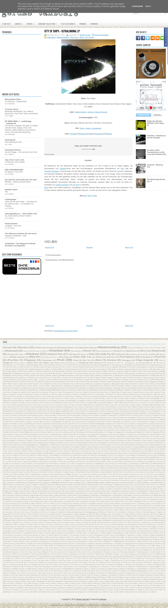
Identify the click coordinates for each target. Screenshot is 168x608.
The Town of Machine (135, 558)
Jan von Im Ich (7, 461)
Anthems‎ (71, 375)
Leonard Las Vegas (116, 476)
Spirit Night (39, 537)
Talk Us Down (9, 543)
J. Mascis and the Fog (72, 459)
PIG (58, 503)
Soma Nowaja (141, 533)
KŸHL (117, 472)
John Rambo (16, 463)
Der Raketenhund (8, 411)
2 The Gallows (20, 365)
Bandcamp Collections (48, 23)
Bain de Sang (80, 381)
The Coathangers (38, 548)
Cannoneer (93, 392)
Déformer (30, 419)
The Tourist (122, 558)
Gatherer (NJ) (15, 438)
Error (67, 426)
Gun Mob (70, 445)
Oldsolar (154, 499)
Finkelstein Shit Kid (9, 432)
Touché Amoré (31, 569)
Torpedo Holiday (154, 566)
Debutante (42, 409)
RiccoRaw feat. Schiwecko (117, 518)
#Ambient (38, 348)
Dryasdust (103, 417)
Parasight (72, 505)
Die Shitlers (57, 413)
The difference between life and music (21, 233)
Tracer (58, 569)
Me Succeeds (128, 484)
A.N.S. (63, 367)
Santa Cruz (58, 524)
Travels (152, 569)
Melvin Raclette (74, 487)
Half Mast (22, 447)
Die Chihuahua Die (154, 411)
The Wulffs (6, 560)
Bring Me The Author (121, 388)
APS (102, 367)
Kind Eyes (150, 468)
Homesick (75, 451)
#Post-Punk (159, 357)
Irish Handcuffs (151, 457)
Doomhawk (27, 417)
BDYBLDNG (9, 381)
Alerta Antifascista (131, 369)
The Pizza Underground (128, 554)
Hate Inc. (129, 447)
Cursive (45, 405)
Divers (141, 415)
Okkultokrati (129, 499)
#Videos (46, 363)
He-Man (36, 449)
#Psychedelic (47, 360)
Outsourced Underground (11, 503)
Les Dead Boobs (129, 476)
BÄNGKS (120, 390)
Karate (58, 466)
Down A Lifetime (53, 417)
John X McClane (27, 463)
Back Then (30, 381)
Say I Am (100, 524)
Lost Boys (95, 480)
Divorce (148, 415)
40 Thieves (59, 365)
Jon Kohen (71, 463)
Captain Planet (138, 392)
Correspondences (45, 402)
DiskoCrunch (88, 415)
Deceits (58, 409)
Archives (157, 115)
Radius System (130, 514)
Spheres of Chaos (18, 537)
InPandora (86, 457)
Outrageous (159, 501)
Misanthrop (81, 489)
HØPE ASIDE (49, 453)
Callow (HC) (24, 392)
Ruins (54, 522)
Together (37, 566)
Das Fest (16, 407)
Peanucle (21, 508)
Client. (109, 398)
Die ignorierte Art (93, 413)
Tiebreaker (156, 562)
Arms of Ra (39, 377)
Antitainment (119, 375)
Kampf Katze (27, 466)
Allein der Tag (71, 371)
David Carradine (56, 407)
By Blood (104, 390)
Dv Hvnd (151, 417)
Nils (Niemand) (106, 495)
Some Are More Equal (156, 533)
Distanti (103, 415)
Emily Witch (72, 424)
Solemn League (106, 533)
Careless (156, 392)
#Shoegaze (126, 360)
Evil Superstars (158, 426)
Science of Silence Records (97, 112)
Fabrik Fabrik (74, 428)
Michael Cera (129, 487)
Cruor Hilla (11, 405)
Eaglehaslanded (73, 419)
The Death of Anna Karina (75, 548)
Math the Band (60, 484)
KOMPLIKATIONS (157, 463)
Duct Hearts (113, 417)
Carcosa (148, 392)
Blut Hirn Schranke (118, 386)
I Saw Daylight (53, 455)
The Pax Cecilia (85, 554)
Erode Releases (58, 426)
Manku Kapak (99, 482)
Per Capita (62, 508)
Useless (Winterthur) (31, 575)
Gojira (156, 440)
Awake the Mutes (115, 379)
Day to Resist (78, 407)
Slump (125, 531)
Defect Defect (95, 409)
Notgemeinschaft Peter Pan (86, 497)
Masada (42, 484)
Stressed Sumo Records (57, 539)
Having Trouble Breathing (23, 449)
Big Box (98, 384)
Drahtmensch (79, 417)
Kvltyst (88, 472)
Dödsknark (45, 419)
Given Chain (53, 440)
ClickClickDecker (99, 398)
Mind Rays (37, 489)
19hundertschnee (8, 365)
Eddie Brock (9, 421)
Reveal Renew (82, 518)
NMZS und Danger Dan (22, 493)
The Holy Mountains (104, 550)
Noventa (125, 497)
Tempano (90, 543)
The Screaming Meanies (60, 556)
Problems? (110, 512)
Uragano (160, 573)
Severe (144, 527)
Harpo (89, 447)
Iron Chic (162, 457)
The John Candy (27, 552)
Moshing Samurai (54, 491)
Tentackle (118, 543)
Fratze (65, 434)
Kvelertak (80, 472)
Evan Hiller (102, 426)
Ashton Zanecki (148, 377)
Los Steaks (65, 480)
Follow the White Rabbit (95, 432)
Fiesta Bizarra (110, 430)
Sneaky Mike (28, 533)
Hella (64, 449)
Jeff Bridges (33, 461)
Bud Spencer (62, 390)
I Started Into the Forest (79, 455)
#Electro (87, 351)
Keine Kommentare (102, 35)
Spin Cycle (30, 537)
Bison (152, 384)
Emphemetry (111, 424)
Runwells (93, 522)
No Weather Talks (33, 497)
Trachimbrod (67, 569)
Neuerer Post (49, 247)
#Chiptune (138, 348)
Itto (48, 459)
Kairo (11, 466)
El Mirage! (152, 421)
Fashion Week (28, 430)
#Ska (161, 360)
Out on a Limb (148, 501)
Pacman (84, 503)
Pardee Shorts (82, 505)
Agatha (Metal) (57, 369)
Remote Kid (144, 516)
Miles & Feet (17, 489)
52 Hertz (94, 365)
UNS (74, 573)
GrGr (67, 443)
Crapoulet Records (106, 402)
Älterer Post (129, 247)
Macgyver (11, 482)
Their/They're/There (65, 560)
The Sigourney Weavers (87, 556)
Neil (125, 493)
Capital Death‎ (115, 392)
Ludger (139, 480)
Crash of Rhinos (119, 402)
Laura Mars (124, 474)
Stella (161, 537)
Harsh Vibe (120, 447)
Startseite (6, 24)
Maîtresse (118, 484)
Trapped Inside (112, 569)
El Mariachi (142, 421)
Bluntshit (107, 386)
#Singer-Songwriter (144, 360)
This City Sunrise (130, 560)
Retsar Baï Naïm (70, 518)
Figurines (143, 430)
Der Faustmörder (158, 409)
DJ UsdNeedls (97, 405)
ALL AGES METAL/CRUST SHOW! (18, 216)
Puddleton (160, 512)
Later (116, 474)
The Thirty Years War (81, 558)
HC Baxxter (123, 445)
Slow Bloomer (102, 531)
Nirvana (137, 495)
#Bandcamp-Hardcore (65, 348)
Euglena (93, 426)
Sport (68, 537)
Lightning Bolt (28, 478)
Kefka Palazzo (139, 466)
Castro (37, 394)
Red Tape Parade (57, 516)
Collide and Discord (39, 400)
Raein (139, 514)
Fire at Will (36, 432)
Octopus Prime (73, 499)
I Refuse (31, 455)
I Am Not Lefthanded (62, 453)
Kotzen (28, 472)
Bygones (112, 390)
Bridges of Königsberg (105, 388)
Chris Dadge (137, 396)
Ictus (155, 455)
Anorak (26, 375)
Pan (164, 503)
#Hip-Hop (72, 354)
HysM (33, 453)
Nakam (50, 493)
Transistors (101, 569)
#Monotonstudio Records (48, 357)
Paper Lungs (26, 505)
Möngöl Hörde (154, 491)
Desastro (83, 411)
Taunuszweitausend (60, 543)
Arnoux (48, 377)
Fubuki (157, 434)
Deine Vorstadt (106, 409)
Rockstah (88, 520)
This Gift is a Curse (144, 560)
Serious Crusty (85, 35)
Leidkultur (81, 476)
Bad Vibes (70, 381)
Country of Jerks (79, 402)
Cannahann (68, 392)
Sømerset (92, 541)
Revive (92, 518)
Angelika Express (10, 375)
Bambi (103, 381)
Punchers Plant (26, 514)
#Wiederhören (98, 363)
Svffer (63, 541)
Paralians (55, 505)
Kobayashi (94, 470)
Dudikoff (122, 417)
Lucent (132, 480)
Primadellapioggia (90, 512)
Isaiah (30, 459)
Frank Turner (44, 434)
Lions (108, 478)
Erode (39, 426)
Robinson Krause (55, 520)
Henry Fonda (84, 449)
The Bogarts (89, 545)
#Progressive (30, 360)
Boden (142, 386)
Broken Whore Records (155, 388)
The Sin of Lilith (103, 556)
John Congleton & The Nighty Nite (145, 461)
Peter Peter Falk (130, 508)
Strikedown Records (73, 539)
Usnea (43, 575)
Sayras (107, 524)
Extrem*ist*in (32, 428)
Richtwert (131, 518)
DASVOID (87, 405)
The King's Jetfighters (41, 552)
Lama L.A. (77, 474)
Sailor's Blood (33, 524)
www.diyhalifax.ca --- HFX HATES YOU (21, 214)
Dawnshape (68, 407)
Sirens (50, 531)
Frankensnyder (55, 434)
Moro (28, 491)
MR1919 (158, 480)
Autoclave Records (101, 379)
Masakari (50, 484)
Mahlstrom (56, 482)
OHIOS (31, 499)
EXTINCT (62, 419)
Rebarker (36, 516)
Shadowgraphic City (20, 529)
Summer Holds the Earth (20, 541)
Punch (16, 514)
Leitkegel (90, 476)
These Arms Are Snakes (81, 560)
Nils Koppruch (117, 495)
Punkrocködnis (11, 224)
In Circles (29, 457)
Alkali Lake (47, 371)
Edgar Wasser (39, 421)
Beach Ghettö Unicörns (10, 384)
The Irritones (156, 550)
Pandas (7, 505)
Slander (71, 531)
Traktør (93, 569)
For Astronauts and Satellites (133, 432)
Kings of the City (27, 470)
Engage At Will (142, 424)
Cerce (91, 394)
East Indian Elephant (87, 419)
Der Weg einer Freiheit (24, 411)
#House (83, 354)
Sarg (66, 524)
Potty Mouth (35, 512)
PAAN (26, 503)
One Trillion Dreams (56, 501)
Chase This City (158, 394)
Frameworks (34, 434)
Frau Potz (82, 434)
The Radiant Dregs (159, 554)
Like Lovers (50, 478)
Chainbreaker (100, 394)
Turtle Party (31, 573)
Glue (129, 440)
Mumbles (82, 491)
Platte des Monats (68, 24)
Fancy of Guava (131, 428)
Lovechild (124, 480)
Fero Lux (89, 430)
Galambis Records (146, 436)
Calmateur (44, 392)
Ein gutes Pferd (79, 421)
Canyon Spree (103, 392)
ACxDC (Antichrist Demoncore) (83, 367)
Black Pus (12, 386)
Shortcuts (162, 529)
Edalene (162, 419)
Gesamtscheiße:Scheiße (133, 438)
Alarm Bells (92, 369)
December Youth (68, 409)
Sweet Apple (82, 541)
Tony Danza (121, 566)
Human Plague (18, 453)
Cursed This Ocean (34, 405)
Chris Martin (147, 396)
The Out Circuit (55, 554)
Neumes (26, 495)
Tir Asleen (111, 564)
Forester (147, 432)
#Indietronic (133, 354)
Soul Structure (74, 535)
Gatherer (5, 438)
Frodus (130, 434)
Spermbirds (6, 537)
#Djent (44, 351)
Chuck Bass (17, 398)
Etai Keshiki (84, 426)
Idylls (15, 457)
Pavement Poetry (10, 508)
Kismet (37, 470)
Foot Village (109, 432)
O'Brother (23, 499)
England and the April (156, 424)
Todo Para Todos (26, 566)
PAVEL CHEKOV (36, 503)
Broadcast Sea (135, 388)
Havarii (160, 447)
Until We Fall (145, 573)
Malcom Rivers (67, 482)
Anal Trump (35, 373)
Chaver (5, 396)
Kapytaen (49, 466)
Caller (157, 390)
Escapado (75, 426)
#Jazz (153, 354)
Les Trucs (140, 476)
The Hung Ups (117, 550)
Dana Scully (124, 405)
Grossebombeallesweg (30, 445)
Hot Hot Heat (114, 451)
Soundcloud (99, 134)
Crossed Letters (11, 109)
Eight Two (68, 421)
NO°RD (35, 493)
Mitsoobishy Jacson (143, 489)
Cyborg (60, 405)
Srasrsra (84, 537)
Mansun (132, 482)
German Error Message (115, 438)
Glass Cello (79, 440)
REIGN (91, 514)
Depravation (146, 409)
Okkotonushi (119, 499)
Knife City (68, 470)
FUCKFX (65, 428)
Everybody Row (129, 426)
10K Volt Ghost (158, 363)
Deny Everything (135, 409)
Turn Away (22, 573)
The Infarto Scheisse (131, 550)
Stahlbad (106, 537)
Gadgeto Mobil (132, 436)
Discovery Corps (65, 415)
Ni (80, 495)
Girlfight (29, 440)
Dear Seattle (132, 407)
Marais (139, 482)
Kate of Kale (90, 466)
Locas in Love (21, 480)
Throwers (126, 562)
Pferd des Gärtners (151, 508)
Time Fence (74, 564)
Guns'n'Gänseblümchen (82, 445)
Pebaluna (30, 508)
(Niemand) (110, 363)
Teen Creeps (81, 543)
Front (151, 434)
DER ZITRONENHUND (14, 170)
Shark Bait (60, 529)
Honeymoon (84, 451)
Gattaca (24, 438)
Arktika (31, 377)
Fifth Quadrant (121, 430)
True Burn (105, 571)
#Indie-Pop (106, 354)
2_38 (43, 365)
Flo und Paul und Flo (67, 432)
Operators (85, 501)
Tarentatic (38, 543)
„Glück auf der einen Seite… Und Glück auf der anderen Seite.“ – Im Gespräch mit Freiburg (21, 204)
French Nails (92, 434)
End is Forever (122, 424)
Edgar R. (30, 421)
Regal (129, 516)
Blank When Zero (57, 386)
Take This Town (147, 541)
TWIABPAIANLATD (118, 541)
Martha (35, 484)
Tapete (30, 543)
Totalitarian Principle (18, 569)
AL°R (97, 367)
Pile (6, 192)
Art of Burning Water (76, 377)
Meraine (102, 487)
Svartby (56, 541)
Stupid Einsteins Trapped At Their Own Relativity (118, 539)
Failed (99, 428)
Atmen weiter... (34, 379)
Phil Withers (6, 510)
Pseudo (138, 512)
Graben (73, 443)
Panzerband (16, 505)
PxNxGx (36, 514)
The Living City (71, 552)
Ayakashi (126, 379)
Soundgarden (98, 535)
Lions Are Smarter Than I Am (121, 478)
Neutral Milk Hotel (36, 495)
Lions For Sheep (138, 478)
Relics (136, 516)
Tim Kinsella (64, 564)
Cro (137, 402)
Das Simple (25, 407)
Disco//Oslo (23, 415)
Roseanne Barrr (138, 520)
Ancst (50, 373)
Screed (53, 527)
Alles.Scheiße (96, 371)
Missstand (118, 489)
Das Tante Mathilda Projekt (40, 407)
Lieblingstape (10, 199)
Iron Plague (8, 459)
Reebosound (69, 516)
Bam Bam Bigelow (93, 381)
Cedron (60, 394)
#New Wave (64, 357)
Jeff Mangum (44, 461)
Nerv (4, 495)
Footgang (118, 432)
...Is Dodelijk (128, 363)
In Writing (48, 457)
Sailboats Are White (11, 524)
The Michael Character (127, 552)
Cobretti (133, 398)
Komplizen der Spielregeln (151, 470)
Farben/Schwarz (154, 428)
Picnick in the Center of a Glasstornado (25, 510)
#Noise (76, 357)
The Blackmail (60, 545)
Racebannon (118, 514)
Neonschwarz (153, 493)
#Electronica (131, 351)
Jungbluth (98, 463)
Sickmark (21, 531)
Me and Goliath (140, 484)
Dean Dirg (122, 407)
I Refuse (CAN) (41, 455)
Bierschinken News (13, 99)
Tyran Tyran (57, 573)
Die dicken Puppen (79, 413)
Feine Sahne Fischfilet (52, 430)
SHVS (114, 522)
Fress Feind (113, 434)
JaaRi (91, 459)
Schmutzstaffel (130, 524)
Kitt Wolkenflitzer (47, 470)
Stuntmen (98, 539)
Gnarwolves (137, 440)
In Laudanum (39, 457)
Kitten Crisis (58, 470)
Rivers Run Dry (34, 520)
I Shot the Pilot (65, 455)
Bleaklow (68, 386)
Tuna (156, 571)
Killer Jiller (141, 468)
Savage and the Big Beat (86, 524)
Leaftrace (20, 476)
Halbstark (13, 447)
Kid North (93, 468)
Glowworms (121, 440)
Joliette (63, 463)
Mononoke (14, 491)
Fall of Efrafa (119, 428)
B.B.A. (147, 379)
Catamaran (45, 394)
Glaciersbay (69, 440)
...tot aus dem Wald (142, 363)
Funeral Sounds (46, 436)
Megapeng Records (48, 487)
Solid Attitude (118, 533)
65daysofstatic (103, 365)
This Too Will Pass (21, 562)
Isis (35, 459)
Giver (61, 440)
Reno (152, 516)
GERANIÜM (103, 436)
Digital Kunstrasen (140, 413)
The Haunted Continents (72, 550)
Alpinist (119, 371)
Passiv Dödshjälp (113, 505)
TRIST (99, 541)
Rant (154, 514)
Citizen (44, 398)
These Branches (96, 560)
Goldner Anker (13, 443)
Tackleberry (130, 541)
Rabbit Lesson (106, 514)
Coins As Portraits (144, 398)
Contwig (13, 402)
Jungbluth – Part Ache (13, 226)
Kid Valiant (101, 468)
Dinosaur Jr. (159, 413)
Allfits (104, 371)
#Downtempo (75, 351)
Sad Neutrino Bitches (158, 522)
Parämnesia (93, 505)
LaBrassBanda (35, 474)
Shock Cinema (142, 529)
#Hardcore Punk (54, 354)
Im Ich (22, 457)
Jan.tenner (17, 461)
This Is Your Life (158, 560)
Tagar (138, 541)
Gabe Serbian (120, 436)
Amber (16, 373)
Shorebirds (153, 529)
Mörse (163, 491)
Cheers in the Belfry (16, 396)
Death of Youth (16, 409)
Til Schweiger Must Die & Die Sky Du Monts (44, 564)
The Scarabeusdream (43, 556)
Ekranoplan (116, 421)
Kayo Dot (122, 466)
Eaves (120, 419)
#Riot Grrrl (86, 360)
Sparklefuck (131, 535)
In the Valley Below (75, 457)
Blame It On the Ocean (42, 386)
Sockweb (60, 533)
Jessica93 (53, 461)
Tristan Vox (67, 571)
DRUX (107, 405)
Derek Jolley (74, 411)
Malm (90, 482)
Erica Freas (30, 426)
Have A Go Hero (8, 449)
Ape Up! (127, 375)
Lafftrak (68, 474)
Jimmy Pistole (100, 461)
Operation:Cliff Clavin (72, 501)
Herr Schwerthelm (120, 449)
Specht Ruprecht (157, 535)
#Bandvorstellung (62, 37)
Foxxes (17, 434)
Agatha (48, 369)
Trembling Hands (8, 571)
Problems (101, 512)
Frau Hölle (73, 434)
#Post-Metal (145, 357)
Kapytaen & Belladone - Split (15, 236)
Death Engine (150, 407)
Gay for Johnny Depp (45, 438)
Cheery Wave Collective (32, 396)
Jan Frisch (160, 459)
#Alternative (51, 37)
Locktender (31, 480)
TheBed (53, 560)
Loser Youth (85, 480)
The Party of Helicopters (69, 554)
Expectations (7, 428)
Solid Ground (129, 533)
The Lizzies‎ (81, 552)
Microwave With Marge (143, 487)
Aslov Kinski (159, 377)
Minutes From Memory (68, 489)
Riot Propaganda (153, 518)
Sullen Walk (6, 541)
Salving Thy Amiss (46, 524)
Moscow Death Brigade (39, 491)
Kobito (102, 470)
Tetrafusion (148, 543)
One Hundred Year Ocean (39, 501)
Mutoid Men (126, 491)
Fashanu (17, 430)
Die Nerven (39, 413)
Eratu (15, 426)
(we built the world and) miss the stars (21, 180)
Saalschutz (146, 522)
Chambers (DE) (121, 394)
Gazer (57, 438)
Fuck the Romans (32, 436)
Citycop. (74, 398)
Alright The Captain (130, 371)
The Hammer (58, 550)
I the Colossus (118, 455)
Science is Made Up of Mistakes (38, 527)
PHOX (52, 503)
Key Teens (84, 468)
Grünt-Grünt (55, 445)
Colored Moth (52, 400)
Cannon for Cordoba (81, 392)
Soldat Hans (94, 533)
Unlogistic (129, 573)
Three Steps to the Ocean (87, 562)
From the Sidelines (141, 434)
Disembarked (77, 415)
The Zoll (15, 560)
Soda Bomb (69, 533)
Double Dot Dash (39, 417)
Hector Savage (46, 449)
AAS (69, 367)
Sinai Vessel (41, 531)
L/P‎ (123, 472)
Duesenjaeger (131, 417)
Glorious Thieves (110, 440)
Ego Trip (49, 421)
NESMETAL (8, 493)
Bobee (135, 386)
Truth (150, 571)
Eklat (108, 421)
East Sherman (101, 419)
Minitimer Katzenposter (50, 489)
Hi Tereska (16, 451)
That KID (157, 543)
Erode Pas (47, 426)
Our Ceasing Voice (118, 501)
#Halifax (20, 354)
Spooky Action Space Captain (55, 537)
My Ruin (134, 491)
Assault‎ (5, 379)
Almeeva (111, 371)
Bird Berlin (134, 384)
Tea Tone (71, 543)
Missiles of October (106, 489)
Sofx (86, 533)
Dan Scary (114, 405)
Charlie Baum (146, 394)
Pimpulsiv (61, 510)
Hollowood (54, 451)
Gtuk (62, 445)
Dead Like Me (99, 407)
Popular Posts (143, 115)
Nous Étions (116, 497)
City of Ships (89, 37)
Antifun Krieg (89, 375)
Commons (110, 400)
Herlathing (109, 449)
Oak (45, 499)
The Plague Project (145, 554)
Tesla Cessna (138, 543)
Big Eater (106, 384)
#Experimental (158, 351)
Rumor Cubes (75, 522)
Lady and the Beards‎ (56, 474)
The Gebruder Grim (144, 548)
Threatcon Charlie (71, 562)
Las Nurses (93, 474)
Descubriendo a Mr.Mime (97, 411)
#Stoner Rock (32, 363)
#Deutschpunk (11, 351)
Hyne (27, 453)
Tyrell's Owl (66, 573)
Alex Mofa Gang (155, 369)
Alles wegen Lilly (83, 371)
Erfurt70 (21, 426)
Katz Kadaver (100, 466)
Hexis (155, 449)
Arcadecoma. (22, 377)
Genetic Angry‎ (83, 438)
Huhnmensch (136, 451)
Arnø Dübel (56, 377)
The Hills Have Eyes (88, 550)
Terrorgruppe (128, 543)
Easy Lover (111, 419)
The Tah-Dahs (50, 558)
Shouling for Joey (10, 531)
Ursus (13, 575)
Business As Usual (75, 390)
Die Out (48, 413)
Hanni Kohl (55, 447)
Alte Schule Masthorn (151, 371)
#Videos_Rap (71, 363)
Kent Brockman (67, 468)
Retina (44, 518)
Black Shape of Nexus (25, 386)
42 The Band (69, 365)
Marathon (147, 482)
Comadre (81, 400)
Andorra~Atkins (117, 373)
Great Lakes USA (126, 443)
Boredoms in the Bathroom (21, 388)
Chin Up (86, 396)
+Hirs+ (119, 363)
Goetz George (147, 440)
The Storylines (38, 558)
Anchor (43, 373)
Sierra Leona (31, 531)
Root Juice (127, 520)
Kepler (76, 468)
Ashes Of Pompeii (121, 377)
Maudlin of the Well (74, 484)
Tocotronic (128, 564)
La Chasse (150, 472)
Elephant (5, 424)
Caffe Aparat (137, 390)
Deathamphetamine (30, 409)
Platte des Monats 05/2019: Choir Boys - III (156, 123)
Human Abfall (147, 451)
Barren (124, 381)
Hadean (5, 447)
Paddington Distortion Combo (98, 503)
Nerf (161, 493)
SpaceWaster (120, 535)
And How (58, 373)
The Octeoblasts (23, 554)
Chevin (60, 396)
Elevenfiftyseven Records (33, 424)
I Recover (23, 455)
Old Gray (138, 499)
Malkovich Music (80, 482)
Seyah (161, 527)
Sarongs (73, 524)
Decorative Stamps (82, 409)
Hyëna (40, 453)
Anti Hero (79, 375)
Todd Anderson (139, 564)
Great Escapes (114, 443)
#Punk (61, 359)
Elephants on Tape (17, 424)
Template (99, 543)
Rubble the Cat (18, 522)
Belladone (48, 384)
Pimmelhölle (52, 510)
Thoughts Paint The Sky (55, 562)
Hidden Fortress (28, 451)
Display (96, 415)
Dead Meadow (111, 407)
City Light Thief (53, 398)
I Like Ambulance (159, 453)
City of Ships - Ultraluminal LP (62, 31)
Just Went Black (121, 463)
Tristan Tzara (57, 571)
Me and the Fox (152, 484)
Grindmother (159, 443)
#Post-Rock (74, 37)
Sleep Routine (81, 531)
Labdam (45, 474)
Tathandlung (47, 543)
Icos (150, 455)
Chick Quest (68, 396)
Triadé (36, 571)
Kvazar (72, 472)
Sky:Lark (57, 531)
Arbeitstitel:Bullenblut (9, 377)
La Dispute (159, 472)
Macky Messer (21, 482)
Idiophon (162, 455)
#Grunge (10, 354)
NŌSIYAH (6, 499)
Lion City (101, 478)
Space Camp (109, 535)
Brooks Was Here (8, 390)
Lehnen (62, 476)
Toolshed (130, 566)
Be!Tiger (160, 381)
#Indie (91, 354)
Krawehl (58, 472)
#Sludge (6, 363)
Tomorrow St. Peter (109, 566)
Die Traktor (67, 413)
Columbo (61, 400)
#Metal (32, 357)
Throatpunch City (103, 562)
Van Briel (56, 575)
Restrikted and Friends (33, 518)
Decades (50, 409)
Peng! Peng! (45, 508)
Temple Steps (108, 543)
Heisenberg (57, 449)
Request (20, 518)
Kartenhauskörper (77, 466)
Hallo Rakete (31, 447)
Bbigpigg (152, 381)
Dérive (38, 419)
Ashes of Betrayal (134, 377)
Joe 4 (109, 461)
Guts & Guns (97, 445)
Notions (100, 497)
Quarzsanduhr (67, 514)
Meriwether (110, 487)
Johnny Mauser (53, 463)
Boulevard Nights (52, 388)
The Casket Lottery (154, 545)
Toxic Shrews (50, 569)
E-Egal (54, 419)
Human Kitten (7, 453)
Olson (161, 499)
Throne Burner (115, 562)
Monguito (6, 491)
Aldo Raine (112, 369)
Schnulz (140, 524)
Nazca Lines (117, 493)
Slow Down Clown (115, 531)
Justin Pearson (134, 463)
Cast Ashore (28, 394)
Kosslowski (12, 472)
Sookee (43, 535)
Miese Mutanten (158, 487)
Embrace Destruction (59, 424)
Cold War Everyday (16, 400)
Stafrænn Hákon (95, 537)
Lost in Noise (115, 480)
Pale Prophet (156, 503)
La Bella (129, 472)
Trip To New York (45, 571)
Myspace (108, 134)
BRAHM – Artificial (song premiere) (18, 182)
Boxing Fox (63, 388)
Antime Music (108, 375)
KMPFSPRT (145, 463)
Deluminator (123, 409)
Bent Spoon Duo (69, 384)
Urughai (20, 575)
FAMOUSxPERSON (45, 428)
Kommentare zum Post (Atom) (65, 331)
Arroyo (65, 377)
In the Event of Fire (60, 457)
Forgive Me (155, 432)
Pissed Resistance (98, 510)
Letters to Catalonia (159, 476)
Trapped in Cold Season (126, 569)
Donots (11, 417)
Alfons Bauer (12, 371)
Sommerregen (7, 535)
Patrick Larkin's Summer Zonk (131, 505)
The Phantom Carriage (112, 554)
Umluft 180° (101, 573)
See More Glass (123, 527)
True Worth (114, 571)
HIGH (131, 445)
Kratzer (51, 472)
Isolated (41, 459)
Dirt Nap (14, 415)
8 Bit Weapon (128, 365)
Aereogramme (160, 367)
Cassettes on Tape (16, 394)
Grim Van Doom (148, 443)
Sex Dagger (152, 527)
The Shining (74, 556)
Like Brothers (39, 478)
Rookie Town (117, 520)
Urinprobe (6, 575)
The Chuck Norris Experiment (21, 548)
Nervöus (18, 495)
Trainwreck (78, 569)
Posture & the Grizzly (22, 512)
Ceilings (67, 394)
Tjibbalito (119, 564)
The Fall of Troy (91, 548)
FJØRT (56, 428)
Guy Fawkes (107, 445)
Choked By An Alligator (98, 396)
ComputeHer (120, 400)
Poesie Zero (136, 510)
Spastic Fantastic (142, 535)
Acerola (151, 367)
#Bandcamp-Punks (86, 348)
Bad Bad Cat (50, 381)
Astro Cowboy (22, 379)
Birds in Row (144, 384)
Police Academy (148, 510)
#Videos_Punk (59, 363)
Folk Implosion (80, 432)
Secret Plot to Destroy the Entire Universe (91, 527)
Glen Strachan (97, 440)
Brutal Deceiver (33, 390)
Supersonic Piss (46, 541)
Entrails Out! (7, 426)
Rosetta (148, 520)
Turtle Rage (41, 573)
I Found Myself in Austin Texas (91, 453)
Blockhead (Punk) (96, 386)
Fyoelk (71, 436)
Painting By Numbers (129, 503)
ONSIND (38, 499)
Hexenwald (147, 449)
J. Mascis (60, 459)
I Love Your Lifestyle (11, 455)
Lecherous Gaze (30, 476)
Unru (136, 573)
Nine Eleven (128, 495)
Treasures (160, 569)
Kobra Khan (110, 470)
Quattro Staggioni (80, 514)
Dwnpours (160, 417)
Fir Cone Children (23, 432)
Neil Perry (132, 493)
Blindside (76, 386)
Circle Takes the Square (31, 398)
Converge (22, 402)
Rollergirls (107, 520)
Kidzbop (132, 468)
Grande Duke (92, 443)
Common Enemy (99, 400)
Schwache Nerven (8, 527)
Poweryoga (51, 512)
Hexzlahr (162, 449)
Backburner (40, 381)
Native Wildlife (98, 493)
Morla (22, 491)
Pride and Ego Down (74, 512)
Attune (43, 379)
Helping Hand (73, 449)
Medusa (36, 487)
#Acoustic (7, 347)
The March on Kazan (110, 552)
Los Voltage (75, 480)
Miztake (154, 489)
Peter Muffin (119, 508)
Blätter (129, 386)
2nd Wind (50, 365)
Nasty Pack (79, 493)
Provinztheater (121, 512)
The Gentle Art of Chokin (16, 550)
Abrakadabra (142, 367)
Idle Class (8, 457)
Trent (29, 571)
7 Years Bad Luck (116, 365)
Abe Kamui (132, 367)
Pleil (128, 510)
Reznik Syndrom (101, 518)
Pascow (102, 505)
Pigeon (42, 510)
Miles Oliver (27, 489)
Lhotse (7, 478)
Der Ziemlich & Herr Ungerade (43, 411)
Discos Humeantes (51, 415)
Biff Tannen (80, 384)
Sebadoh (61, 527)
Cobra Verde (124, 398)
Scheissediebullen (118, 524)
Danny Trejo (6, 407)
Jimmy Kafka (90, 461)
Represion (160, 516)
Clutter (116, 398)
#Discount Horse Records (31, 351)
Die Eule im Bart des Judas (24, 413)
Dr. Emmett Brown (66, 417)
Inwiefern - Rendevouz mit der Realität (156, 137)
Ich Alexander (142, 455)
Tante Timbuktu (21, 543)
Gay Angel (33, 438)
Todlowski (15, 566)
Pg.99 (161, 508)
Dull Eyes (142, 417)
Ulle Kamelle (83, 573)
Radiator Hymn (11, 190)
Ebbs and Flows (130, 419)
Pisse (87, 510)
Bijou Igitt (115, 384)
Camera (52, 392)
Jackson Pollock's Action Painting (105, 459)
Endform (132, 424)
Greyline (137, 443)
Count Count (68, 402)
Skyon (65, 531)
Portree (157, 510)
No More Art (11, 497)
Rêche (108, 522)
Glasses (88, 440)
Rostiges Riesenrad (159, 520)
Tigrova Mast (23, 564)
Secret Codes (70, 527)
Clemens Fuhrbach (85, 398)
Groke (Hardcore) (14, 445)
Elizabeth (47, 424)
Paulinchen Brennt (159, 505)
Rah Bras (147, 514)
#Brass (130, 348)
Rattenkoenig (7, 516)
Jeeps (25, 461)
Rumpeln (85, 522)
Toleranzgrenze (47, 566)
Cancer (60, 392)
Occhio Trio (63, 499)
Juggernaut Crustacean (84, 463)
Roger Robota (97, 520)
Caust (53, 394)
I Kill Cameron (133, 453)
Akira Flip (83, 369)
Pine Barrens (71, 510)
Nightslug (86, 495)
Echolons (140, 419)
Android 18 (141, 373)
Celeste (75, 394)
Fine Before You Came (156, 430)
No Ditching (146, 495)
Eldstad (160, 421)
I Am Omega (75, 453)
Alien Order (22, 371)
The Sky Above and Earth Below (120, 556)
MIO (151, 480)
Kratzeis (43, 472)
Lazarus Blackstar (159, 474)
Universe (121, 573)
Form (163, 432)
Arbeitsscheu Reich (157, 375)
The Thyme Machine (97, 558)
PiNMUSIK (83, 24)
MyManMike (143, 491)
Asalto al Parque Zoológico (104, 377)
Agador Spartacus (36, 369)
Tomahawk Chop (94, 566)
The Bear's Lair (34, 545)
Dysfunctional (20, 419)
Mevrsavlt (120, 487)
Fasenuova (8, 430)
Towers (40, 569)
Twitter (90, 134)
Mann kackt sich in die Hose (117, 482)
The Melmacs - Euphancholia (16, 101)
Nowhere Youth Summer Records (141, 497)
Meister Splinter (62, 487)
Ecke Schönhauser (152, 419)
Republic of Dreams (9, 518)
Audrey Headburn (53, 379)
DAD (80, 405)
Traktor (86, 569)
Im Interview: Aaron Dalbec (15, 162)
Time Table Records (87, 564)
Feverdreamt (99, 430)
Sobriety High (49, 533)
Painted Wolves (115, 503)
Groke (5, 445)
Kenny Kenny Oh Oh (52, 468)
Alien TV (31, 371)
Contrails (5, 402)
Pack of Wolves (74, 503)
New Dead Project (61, 495)
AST (108, 367)
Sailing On (23, 524)
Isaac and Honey (20, 459)
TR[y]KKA (107, 541)
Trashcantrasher (142, 569)
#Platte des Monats (94, 357)
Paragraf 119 (45, 505)
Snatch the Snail (15, 533)
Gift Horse (21, 440)
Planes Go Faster (111, 510)
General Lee (72, 438)
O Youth (15, 499)
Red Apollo (45, 516)
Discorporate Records (36, 415)
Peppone (54, 508)
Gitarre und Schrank (41, 440)
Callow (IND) (35, 392)
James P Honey (136, 459)
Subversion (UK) (158, 539)
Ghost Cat (156, 438)
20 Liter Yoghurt (33, 365)
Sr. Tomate (76, 537)
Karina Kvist (66, 466)
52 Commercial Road (82, 365)
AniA (19, 375)
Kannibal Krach (38, 466)
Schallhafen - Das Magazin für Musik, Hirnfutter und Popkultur (20, 245)
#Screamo (111, 360)
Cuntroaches (21, 405)
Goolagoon (52, 443)
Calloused (15, 392)
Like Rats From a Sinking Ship (73, 478)
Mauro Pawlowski (87, 484)
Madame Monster (34, 482)
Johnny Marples (40, 463)
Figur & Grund (133, 430)
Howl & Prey (125, 451)
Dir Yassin (6, 415)
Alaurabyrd (102, 369)
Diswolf (134, 415)
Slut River (133, 531)
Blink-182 (85, 386)
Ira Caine (140, 457)
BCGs (163, 379)
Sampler (20, 23)
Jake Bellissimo (123, 459)
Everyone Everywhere (144, 426)
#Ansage (49, 348)
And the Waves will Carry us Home (90, 373)
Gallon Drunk (159, 436)
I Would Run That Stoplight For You (101, 455)
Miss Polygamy (92, 489)
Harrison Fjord (110, 447)
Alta (140, 371)
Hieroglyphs (39, 451)
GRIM (112, 436)
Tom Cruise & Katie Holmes (63, 566)
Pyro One (44, 514)
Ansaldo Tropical (51, 375)
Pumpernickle (7, 514)
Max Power (99, 484)
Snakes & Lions (158, 531)
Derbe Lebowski (61, 411)
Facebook (73, 134)
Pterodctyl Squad (148, 512)
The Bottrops (100, 545)
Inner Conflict (131, 457)
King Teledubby (160, 468)
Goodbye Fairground (27, 443)
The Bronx (141, 545)
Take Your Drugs (160, 541)
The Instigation (145, 550)
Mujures (73, 491)
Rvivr (101, 522)
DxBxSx (5, 419)
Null (156, 497)
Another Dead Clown (37, 375)
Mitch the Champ (129, 489)
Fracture (24, 434)
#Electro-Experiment (103, 351)
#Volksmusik (84, 363)
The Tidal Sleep (111, 558)
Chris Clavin (126, 396)
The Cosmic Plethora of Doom (55, 548)
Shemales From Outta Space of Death (107, 529)
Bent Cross (57, 384)
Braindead (83, 388)
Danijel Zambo (148, 405)
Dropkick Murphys (92, 417)
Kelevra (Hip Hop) (27, 468)
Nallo (56, 493)
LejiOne (97, 476)
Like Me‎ (58, 478)
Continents (159, 400)
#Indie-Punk (120, 354)
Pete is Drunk (97, 508)
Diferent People (127, 413)
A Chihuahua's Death (155, 365)
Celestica (83, 394)
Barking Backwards (114, 381)
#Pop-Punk (110, 357)
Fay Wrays (39, 430)
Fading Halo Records (87, 428)
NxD (161, 497)
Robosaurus (67, 520)
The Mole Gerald (155, 552)
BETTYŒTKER (20, 381)
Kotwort (20, 472)
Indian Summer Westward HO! (102, 457)
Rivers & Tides (22, 520)
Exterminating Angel (19, 428)
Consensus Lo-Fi (147, 400)
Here (85, 196)
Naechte (42, 493)
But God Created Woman (91, 390)
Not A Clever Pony (69, 497)
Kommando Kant (135, 470)
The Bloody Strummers (75, 545)
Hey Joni (7, 451)
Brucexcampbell (21, 390)
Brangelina (92, 388)
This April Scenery (116, 560)
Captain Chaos (126, 392)
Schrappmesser (151, 524)
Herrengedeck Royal (135, 449)
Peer (36, 508)
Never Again (49, 495)
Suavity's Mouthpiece (143, 539)
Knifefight (77, 470)
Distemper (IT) (113, 415)
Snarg (5, 533)
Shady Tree (33, 529)
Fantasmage (142, 428)
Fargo (163, 428)
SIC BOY (121, 522)
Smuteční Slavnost (145, 531)
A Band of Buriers (140, 365)
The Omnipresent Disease (39, 554)
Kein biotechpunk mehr (13, 142)
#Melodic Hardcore (16, 357)
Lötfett (146, 480)
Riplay (163, 518)
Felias (64, 430)
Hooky (93, 451)
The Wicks (148, 558)
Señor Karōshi (7, 529)
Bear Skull (23, 384)
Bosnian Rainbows (38, 388)
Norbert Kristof (55, 497)
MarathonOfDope (157, 482)
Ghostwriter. (12, 440)
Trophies (76, 571)
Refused (122, 516)
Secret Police (111, 527)
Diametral (125, 411)
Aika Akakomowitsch (71, 369)
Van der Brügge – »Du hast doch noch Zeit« (21, 152)
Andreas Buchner (130, 373)
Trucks (98, 571)
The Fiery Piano (105, 548)
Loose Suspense (44, 480)
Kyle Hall (95, 472)
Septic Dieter (135, 527)
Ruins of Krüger (64, 522)
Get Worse (146, 438)
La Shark (5, 474)
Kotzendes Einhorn (13, 150)
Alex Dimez (143, 369)
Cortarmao (57, 402)
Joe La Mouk (118, 461)
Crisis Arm (130, 402)
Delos (115, 409)
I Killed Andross (146, 453)
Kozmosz (35, 472)
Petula (140, 508)
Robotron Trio (78, 520)
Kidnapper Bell (112, 468)
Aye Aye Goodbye (137, 379)
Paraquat (63, 505)
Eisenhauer (101, 421)
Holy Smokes (65, 451)
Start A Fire (144, 537)
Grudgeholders (44, 445)
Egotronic (58, 421)
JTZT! (84, 459)
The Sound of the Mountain (141, 556)
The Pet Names (97, 554)
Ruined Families (45, 522)
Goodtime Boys (41, 443)
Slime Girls (91, 531)
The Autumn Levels (20, 545)
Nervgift (10, 495)
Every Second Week (115, 426)
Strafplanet (43, 539)
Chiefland (78, 396)
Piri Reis (80, 510)
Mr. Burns (66, 491)
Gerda (103, 438)
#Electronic (117, 351)
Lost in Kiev (104, 480)
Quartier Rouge (55, 514)
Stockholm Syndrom (9, 539)
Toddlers (149, 564)
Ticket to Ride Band (144, 562)
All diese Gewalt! (59, 371)
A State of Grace (24, 367)
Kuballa (65, 472)
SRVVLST (137, 522)
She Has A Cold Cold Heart (83, 529)
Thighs (106, 560)
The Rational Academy (12, 556)
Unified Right (112, 573)
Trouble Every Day (87, 571)
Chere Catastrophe (49, 396)
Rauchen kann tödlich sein (22, 516)
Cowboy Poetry (92, 402)
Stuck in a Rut (87, 539)
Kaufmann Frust (112, 466)
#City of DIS (149, 348)
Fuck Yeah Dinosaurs (17, 436)
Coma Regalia (71, 400)
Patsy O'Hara (147, 505)
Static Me (154, 537)
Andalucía (107, 373)
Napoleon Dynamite (67, 493)
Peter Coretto (108, 508)
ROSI (97, 514)
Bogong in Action (152, 386)
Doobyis (19, 417)
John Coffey (128, 461)
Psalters (130, 512)
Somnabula (18, 535)
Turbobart (13, 573)
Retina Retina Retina (55, 518)
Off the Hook (85, 499)
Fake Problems (108, 428)
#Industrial (144, 354)
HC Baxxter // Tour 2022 (14, 172)
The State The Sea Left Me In (22, 558)
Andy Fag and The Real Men (156, 373)
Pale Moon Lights (144, 503)
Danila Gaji (159, 405)
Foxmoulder (8, 434)
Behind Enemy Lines (35, 384)
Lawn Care (133, 474)
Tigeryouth (12, 564)
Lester (148, 476)
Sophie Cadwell (53, 535)
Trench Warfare (20, 571)
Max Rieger (109, 484)
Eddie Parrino (19, 421)
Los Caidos (56, 480)
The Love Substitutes (94, 552)
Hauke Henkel (140, 447)
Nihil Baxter (95, 495)
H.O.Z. (116, 445)
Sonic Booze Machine (31, 535)
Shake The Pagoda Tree (46, 529)
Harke (83, 447)
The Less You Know (57, 552)
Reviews (31, 23)
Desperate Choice (113, 411)
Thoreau (32, 562)
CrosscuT (144, 402)
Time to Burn (101, 564)
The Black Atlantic (47, 545)
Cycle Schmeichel (70, 405)
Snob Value (38, 533)
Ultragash (92, 573)
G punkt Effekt (80, 436)
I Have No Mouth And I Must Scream (115, 453)
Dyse (12, 419)
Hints (47, 451)
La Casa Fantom (139, 472)
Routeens (8, 522)
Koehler (119, 470)
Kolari (126, 470)
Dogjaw (155, 415)
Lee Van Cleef (42, 476)
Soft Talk (79, 533)
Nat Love (88, 493)
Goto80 (60, 443)
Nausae (108, 493)
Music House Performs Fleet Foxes (98, 491)
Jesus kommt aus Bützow (67, 461)
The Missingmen (142, 552)
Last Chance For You (105, 474)
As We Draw (89, 377)
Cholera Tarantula (114, 396)
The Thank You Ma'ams (64, 558)
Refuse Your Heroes (110, 516)
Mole (161, 489)
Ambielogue (25, 373)
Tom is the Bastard (81, 566)
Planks (122, 510)
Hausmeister (151, 447)
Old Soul (146, 499)
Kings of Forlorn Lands (12, 470)
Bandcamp (83, 134)
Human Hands (158, 451)
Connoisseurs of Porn (133, 400)
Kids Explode (123, 468)
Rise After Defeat (10, 520)
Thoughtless (41, 562)
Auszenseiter (89, 379)
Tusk (49, 573)
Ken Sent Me (40, 468)
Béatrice (128, 390)
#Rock (81, 37)
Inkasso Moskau (119, 457)
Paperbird (36, 505)
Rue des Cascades (31, 522)
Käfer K (110, 472)
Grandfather (103, 443)
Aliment (39, 371)
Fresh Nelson (102, 434)
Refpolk (98, 516)
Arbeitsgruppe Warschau (140, 375)
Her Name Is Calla (98, 449)
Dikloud (150, 413)
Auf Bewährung (66, 379)
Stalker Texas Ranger (118, 537)
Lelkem (105, 476)
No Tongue (21, 497)
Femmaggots (80, 430)
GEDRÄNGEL (92, 436)
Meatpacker (28, 487)
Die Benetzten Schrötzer (138, 411)
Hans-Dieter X (66, 447)
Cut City (52, 405)
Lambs (85, 474)
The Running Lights (28, 556)
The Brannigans (131, 545)
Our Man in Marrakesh (133, 501)
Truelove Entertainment (138, 571)
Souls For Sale (86, 535)
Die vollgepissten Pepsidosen (110, 413)
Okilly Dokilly (109, 499)
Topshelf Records (141, 566)
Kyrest (103, 472)
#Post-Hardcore (126, 357)
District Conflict (125, 415)
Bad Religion (61, 381)
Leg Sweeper (53, 476)
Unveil (153, 573)
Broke (144, 388)
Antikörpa (98, 375)
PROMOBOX (94, 24)
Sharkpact (69, 529)
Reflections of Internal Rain (84, 516)
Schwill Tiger (21, 527)
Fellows (70, 430)
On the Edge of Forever (20, 501)
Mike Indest (6, 489)
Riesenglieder (141, 518)
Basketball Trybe (142, 381)
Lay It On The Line (145, 474)
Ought (93, 501)
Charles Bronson (134, 394)
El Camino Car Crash (130, 421)
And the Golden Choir (70, 373)
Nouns (108, 497)
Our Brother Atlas (103, 501)
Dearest (140, 407)
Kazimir (130, 466)
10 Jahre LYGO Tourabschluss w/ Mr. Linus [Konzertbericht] (156, 152)
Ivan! (52, 459)
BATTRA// (155, 379)
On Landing (6, 501)
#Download (56, 350)
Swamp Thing (71, 541)
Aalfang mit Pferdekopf (119, 367)
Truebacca (124, 571)
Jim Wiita (80, 461)
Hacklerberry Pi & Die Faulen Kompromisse (149, 445)
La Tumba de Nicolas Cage (19, 474)
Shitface (133, 529)
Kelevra (17, 468)
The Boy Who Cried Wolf (115, 545)
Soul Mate (64, 535)
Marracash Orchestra (24, 484)
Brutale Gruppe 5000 (48, 390)
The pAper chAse (43, 560)
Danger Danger (135, 405)
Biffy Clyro (90, 384)
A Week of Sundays (52, 367)
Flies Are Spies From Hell (50, 432)
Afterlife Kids (23, 369)
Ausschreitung (78, 379)
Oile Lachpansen (96, 499)
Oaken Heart (53, 499)
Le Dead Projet (9, 476)
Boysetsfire (73, 388)
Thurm (133, 562)
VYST (49, 575)
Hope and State (103, 451)
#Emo (143, 351)
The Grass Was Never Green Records (39, 550)
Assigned (13, 379)
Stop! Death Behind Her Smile (27, 539)
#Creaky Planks (160, 348)
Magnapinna (46, 482)
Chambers (110, 394)
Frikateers (122, 434)
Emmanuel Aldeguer (97, 424)
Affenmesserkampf (11, 369)
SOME (129, 522)
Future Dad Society (60, 436)
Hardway (76, 447)
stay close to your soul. (15, 160)
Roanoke (45, 520)
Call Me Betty (148, 390)
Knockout (85, 470)
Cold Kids (156, 398)
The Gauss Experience (128, 548)
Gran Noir (81, 443)
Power (44, 512)
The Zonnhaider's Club (28, 560)
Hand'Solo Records (44, 447)
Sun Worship (34, 541)
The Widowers (158, 558)
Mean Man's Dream (16, 487)
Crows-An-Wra (154, 402)
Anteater (62, 375)
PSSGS (64, 503)
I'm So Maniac (130, 455)
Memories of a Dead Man (89, 487)
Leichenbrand (71, 476)
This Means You (8, 562)
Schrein (160, 524)
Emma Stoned (82, 424)
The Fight (115, 548)
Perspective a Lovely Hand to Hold (80, 508)
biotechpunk (10, 140)
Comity (89, 400)
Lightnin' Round (17, 478)
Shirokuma (124, 529)
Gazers (63, 438)
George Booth (94, 438)
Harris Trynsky (98, 447)
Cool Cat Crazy (32, 402)
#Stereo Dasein (19, 363)
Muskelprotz (115, 491)
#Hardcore (32, 353)
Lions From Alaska (152, 478)
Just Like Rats (109, 463)
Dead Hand (89, 407)
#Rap (75, 360)
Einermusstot (90, 421)
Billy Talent (124, 384)
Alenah (121, 369)
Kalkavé (18, 466)
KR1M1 (5, 466)
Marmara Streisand (9, 484)
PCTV (46, 503)
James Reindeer (149, 459)
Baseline (132, 381)
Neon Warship (142, 493)
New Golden (73, 495)
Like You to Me (90, 478)
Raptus (161, 514)
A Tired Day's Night (38, 367)
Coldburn (27, 400)
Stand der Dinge (132, 537)
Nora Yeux (45, 497)
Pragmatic (61, 512)
